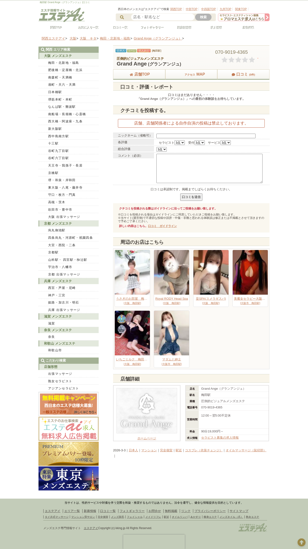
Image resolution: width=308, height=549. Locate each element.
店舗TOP (139, 74)
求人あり (144, 50)
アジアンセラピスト (63, 388)
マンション (149, 450)
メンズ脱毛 (117, 516)
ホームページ (146, 436)
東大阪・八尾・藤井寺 (65, 187)
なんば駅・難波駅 (62, 106)
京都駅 (53, 252)
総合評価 (124, 149)
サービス (214, 142)
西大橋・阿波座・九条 (65, 121)
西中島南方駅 (58, 136)
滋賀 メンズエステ (58, 316)
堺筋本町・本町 (60, 99)
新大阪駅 (55, 129)
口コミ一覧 (118, 28)
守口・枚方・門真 (62, 195)
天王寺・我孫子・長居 (65, 165)
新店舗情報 (182, 28)
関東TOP (241, 9)
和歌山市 (55, 350)
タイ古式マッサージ (57, 516)
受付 (191, 142)
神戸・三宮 (56, 295)
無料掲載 (171, 511)
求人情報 (214, 28)
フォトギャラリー (150, 28)
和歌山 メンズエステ (59, 343)
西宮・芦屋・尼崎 (62, 288)
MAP (191, 74)
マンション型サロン (83, 516)
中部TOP (191, 9)
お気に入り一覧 (86, 28)
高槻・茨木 (56, 202)
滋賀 (51, 323)
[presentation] (154, 542)
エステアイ (52, 511)
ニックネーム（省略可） (135, 135)
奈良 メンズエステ (58, 330)
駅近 (179, 450)
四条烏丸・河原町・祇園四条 (70, 237)
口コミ (243, 74)
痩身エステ (210, 516)
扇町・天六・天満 (62, 84)
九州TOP (225, 9)
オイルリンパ (180, 516)
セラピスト (166, 142)
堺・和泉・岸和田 (62, 180)
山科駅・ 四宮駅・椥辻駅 (67, 260)
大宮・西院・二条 (62, 245)
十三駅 (53, 143)
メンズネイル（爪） (231, 516)
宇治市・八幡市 (60, 267)
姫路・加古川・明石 (63, 302)
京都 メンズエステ (58, 223)
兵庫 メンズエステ (58, 281)
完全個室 (166, 450)
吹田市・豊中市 (60, 209)
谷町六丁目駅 (58, 158)
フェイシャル (135, 516)
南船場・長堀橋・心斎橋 (67, 114)
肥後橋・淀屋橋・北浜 (65, 70)
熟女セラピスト (60, 381)
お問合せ (154, 511)
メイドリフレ (153, 516)
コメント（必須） (130, 155)
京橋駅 (53, 173)
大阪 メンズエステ (58, 56)
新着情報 (90, 511)
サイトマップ (239, 511)
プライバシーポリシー (210, 511)
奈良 (51, 337)
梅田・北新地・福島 (63, 63)
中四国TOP (208, 9)
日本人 (133, 450)
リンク (186, 511)
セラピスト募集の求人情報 (220, 437)
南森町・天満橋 (60, 77)
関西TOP (176, 9)
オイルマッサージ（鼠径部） (246, 450)
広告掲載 (246, 28)
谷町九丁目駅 (58, 151)
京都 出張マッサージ (64, 274)
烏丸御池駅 (56, 230)
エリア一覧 (72, 511)
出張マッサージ (60, 374)
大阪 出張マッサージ (64, 217)
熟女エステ (252, 516)
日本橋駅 (55, 92)
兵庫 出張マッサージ (64, 310)
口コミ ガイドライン (162, 226)
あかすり (195, 516)
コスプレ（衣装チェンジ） (204, 450)
